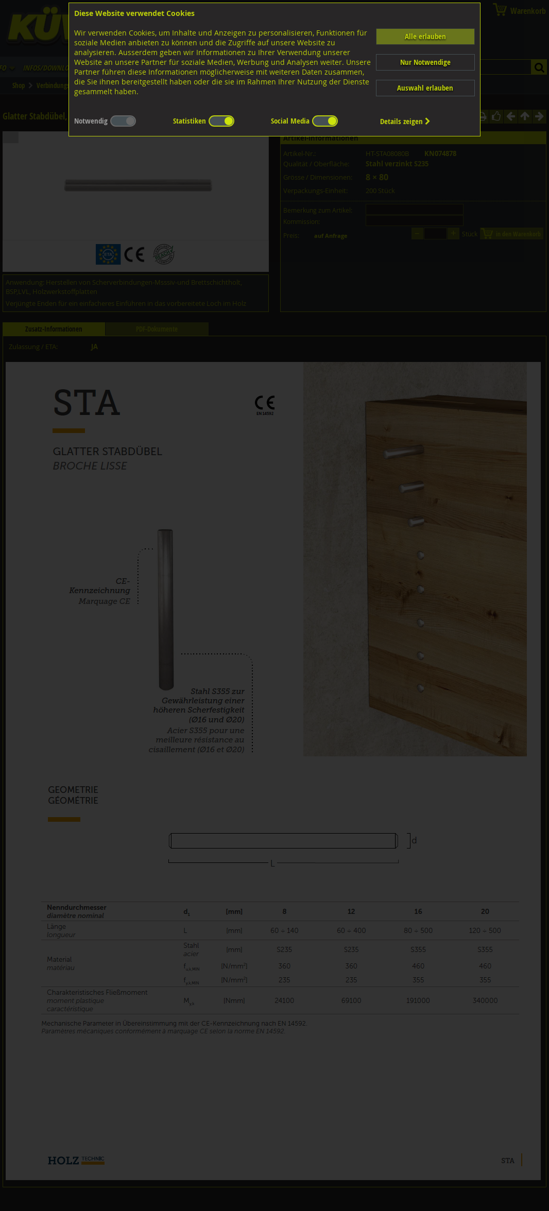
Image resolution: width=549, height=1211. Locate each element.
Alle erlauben (425, 36)
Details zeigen (405, 121)
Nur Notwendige (425, 62)
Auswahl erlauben (425, 87)
